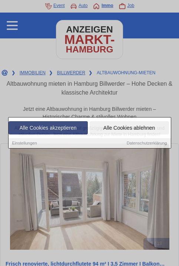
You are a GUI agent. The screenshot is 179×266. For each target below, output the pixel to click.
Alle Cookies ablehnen (129, 128)
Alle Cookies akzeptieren (47, 128)
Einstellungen (24, 143)
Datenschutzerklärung (147, 143)
